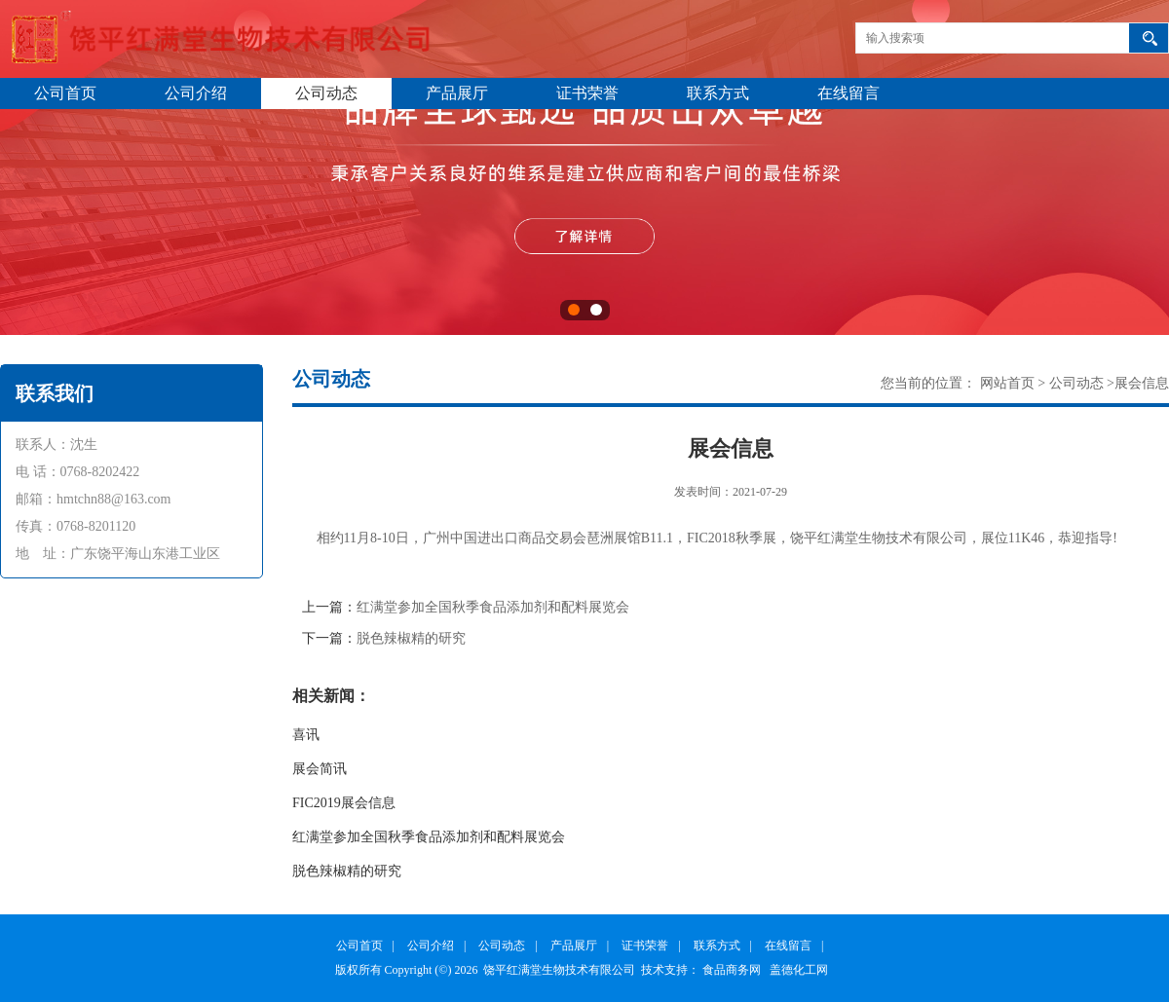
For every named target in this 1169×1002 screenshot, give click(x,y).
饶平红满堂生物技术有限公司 (559, 970)
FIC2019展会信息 (344, 803)
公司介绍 (196, 93)
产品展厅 (457, 93)
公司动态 (326, 93)
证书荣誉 (587, 93)
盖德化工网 (799, 970)
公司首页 (65, 93)
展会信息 (1141, 383)
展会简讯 (319, 768)
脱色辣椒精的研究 (411, 638)
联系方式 (718, 93)
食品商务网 (731, 970)
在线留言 (848, 93)
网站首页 (1007, 383)
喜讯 (306, 734)
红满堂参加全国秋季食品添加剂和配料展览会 (493, 607)
